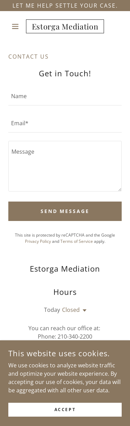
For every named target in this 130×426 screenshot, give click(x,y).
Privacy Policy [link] (38, 241)
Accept (65, 409)
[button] (16, 26)
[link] (65, 26)
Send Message (65, 211)
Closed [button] (71, 310)
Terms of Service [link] (76, 241)
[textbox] (65, 96)
